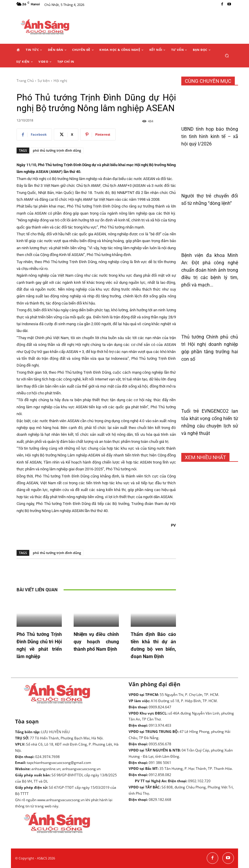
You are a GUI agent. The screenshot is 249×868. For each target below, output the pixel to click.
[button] (227, 55)
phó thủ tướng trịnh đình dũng (57, 150)
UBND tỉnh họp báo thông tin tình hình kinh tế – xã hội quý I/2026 (209, 136)
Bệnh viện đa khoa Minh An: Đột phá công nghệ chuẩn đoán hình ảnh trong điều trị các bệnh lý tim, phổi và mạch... (209, 270)
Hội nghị (60, 80)
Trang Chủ (25, 80)
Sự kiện (44, 80)
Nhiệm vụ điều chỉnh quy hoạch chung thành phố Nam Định (96, 641)
